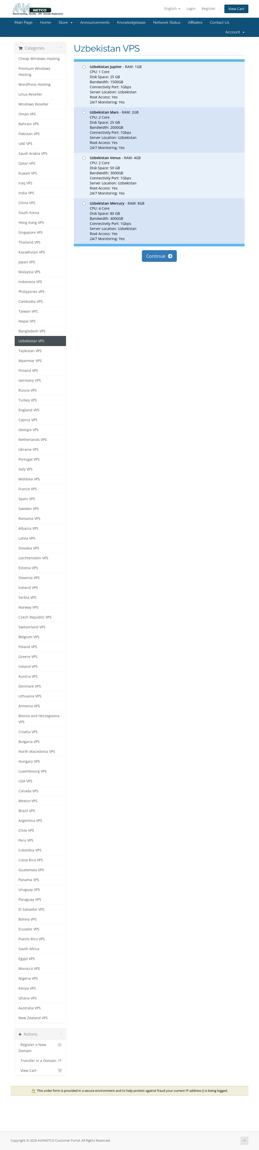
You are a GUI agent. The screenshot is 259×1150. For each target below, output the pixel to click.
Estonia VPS (28, 568)
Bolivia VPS (27, 919)
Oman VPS (27, 114)
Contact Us (219, 22)
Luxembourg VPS (32, 771)
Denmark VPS (29, 686)
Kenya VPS (27, 988)
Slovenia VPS (29, 578)
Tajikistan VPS (30, 351)
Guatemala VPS (31, 870)
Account (235, 32)
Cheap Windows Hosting (39, 58)
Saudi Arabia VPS (32, 153)
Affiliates (195, 22)
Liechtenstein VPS (33, 558)
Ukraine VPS (28, 449)
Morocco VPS (29, 968)
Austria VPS (28, 676)
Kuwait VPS (27, 173)
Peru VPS (25, 840)
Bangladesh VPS (32, 331)
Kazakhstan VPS (31, 252)
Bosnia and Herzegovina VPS (38, 719)
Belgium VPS (28, 637)
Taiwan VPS (28, 311)
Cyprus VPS (27, 420)
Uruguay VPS (29, 889)
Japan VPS (26, 262)
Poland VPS (27, 647)
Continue (159, 256)
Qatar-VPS (26, 163)
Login (191, 8)
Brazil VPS (26, 810)
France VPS (27, 489)
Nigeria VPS (28, 978)
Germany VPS (29, 380)
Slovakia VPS (28, 548)
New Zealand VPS (33, 1018)
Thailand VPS (29, 242)
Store (66, 22)
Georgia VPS (28, 430)
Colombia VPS (29, 850)
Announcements (95, 22)
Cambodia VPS (30, 301)
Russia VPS (27, 390)
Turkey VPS (27, 400)
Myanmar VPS (30, 360)
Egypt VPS (26, 958)
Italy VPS (25, 469)
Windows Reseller (33, 104)
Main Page (23, 22)
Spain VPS (26, 499)
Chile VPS (26, 830)
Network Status (166, 22)
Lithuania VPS (29, 696)
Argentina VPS (30, 820)
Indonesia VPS (30, 282)
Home (45, 22)
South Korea (28, 212)
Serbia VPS (27, 597)
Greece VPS (27, 656)
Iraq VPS (25, 183)
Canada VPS (28, 791)
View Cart (236, 8)
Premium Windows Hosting (34, 71)
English (172, 8)
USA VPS (25, 781)
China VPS (26, 203)
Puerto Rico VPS (31, 939)
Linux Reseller (30, 94)
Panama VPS (28, 880)
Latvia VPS (26, 538)
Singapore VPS (30, 232)
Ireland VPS (28, 666)
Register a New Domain (40, 1047)
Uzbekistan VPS (31, 341)
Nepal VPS (27, 321)
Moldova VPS (29, 479)
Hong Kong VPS (31, 222)
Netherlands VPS (32, 439)
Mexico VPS (27, 801)
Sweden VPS (28, 508)
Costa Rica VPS (30, 860)
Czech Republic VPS (35, 617)
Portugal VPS (29, 459)
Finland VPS (28, 370)
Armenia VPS (29, 706)
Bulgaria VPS (29, 741)
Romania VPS (29, 518)
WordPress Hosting (34, 84)
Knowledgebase (131, 22)
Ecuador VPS (28, 929)
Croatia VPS (28, 732)
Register (208, 8)
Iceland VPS (28, 587)
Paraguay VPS (29, 899)
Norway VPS (28, 607)
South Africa (28, 949)
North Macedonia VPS (36, 751)
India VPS (26, 193)
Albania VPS (28, 528)
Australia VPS (29, 1008)
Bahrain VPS (28, 124)
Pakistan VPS (29, 134)
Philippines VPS (31, 291)
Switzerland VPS (32, 627)
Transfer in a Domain (40, 1061)
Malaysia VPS (29, 272)
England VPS (28, 410)
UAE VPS (25, 143)
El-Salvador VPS (31, 909)
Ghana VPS (27, 998)
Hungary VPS (29, 761)
